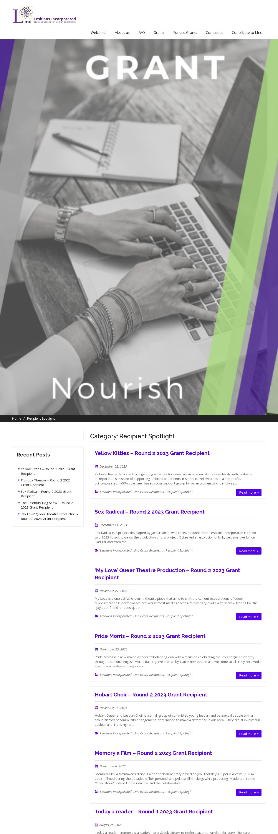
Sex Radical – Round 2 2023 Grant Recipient (150, 512)
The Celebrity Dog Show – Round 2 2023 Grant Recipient (47, 505)
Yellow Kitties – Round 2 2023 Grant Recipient (152, 453)
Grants (159, 32)
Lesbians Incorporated (116, 491)
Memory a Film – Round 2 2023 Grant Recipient (153, 753)
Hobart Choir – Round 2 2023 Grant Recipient (151, 694)
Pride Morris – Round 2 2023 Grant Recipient (150, 636)
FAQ (141, 32)
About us (122, 32)
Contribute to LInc (247, 32)
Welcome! (98, 32)
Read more (247, 492)
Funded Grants (185, 32)
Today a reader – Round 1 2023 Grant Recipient (154, 811)
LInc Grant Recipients (148, 491)
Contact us (214, 32)
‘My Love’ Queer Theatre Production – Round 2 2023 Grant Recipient (49, 516)
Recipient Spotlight (179, 491)
